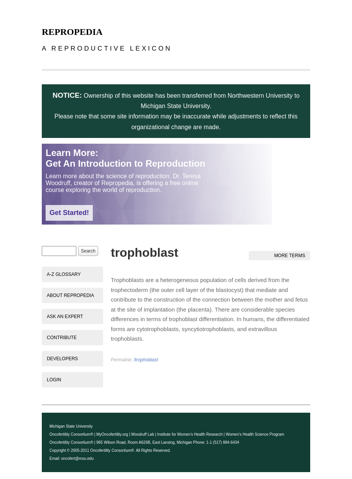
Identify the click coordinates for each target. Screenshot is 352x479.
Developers (62, 358)
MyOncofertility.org (112, 434)
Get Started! (69, 213)
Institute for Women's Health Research (190, 434)
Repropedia (72, 32)
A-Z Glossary (64, 274)
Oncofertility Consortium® (71, 434)
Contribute (62, 337)
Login (54, 379)
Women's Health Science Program (255, 434)
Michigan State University (71, 426)
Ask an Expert (65, 316)
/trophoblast (146, 360)
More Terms (289, 255)
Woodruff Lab (142, 434)
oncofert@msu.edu (77, 458)
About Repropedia (70, 295)
